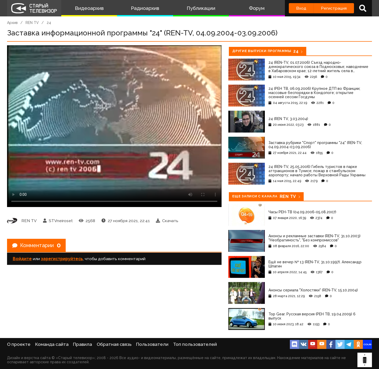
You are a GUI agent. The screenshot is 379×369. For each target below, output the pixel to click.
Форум (257, 8)
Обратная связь (114, 344)
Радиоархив (145, 8)
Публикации (201, 8)
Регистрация (334, 8)
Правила (82, 344)
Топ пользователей (195, 344)
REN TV (32, 23)
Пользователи (152, 344)
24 (49, 23)
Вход (301, 8)
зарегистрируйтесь (62, 259)
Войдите (22, 259)
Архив (12, 23)
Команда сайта (52, 344)
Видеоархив (89, 8)
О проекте (18, 344)
